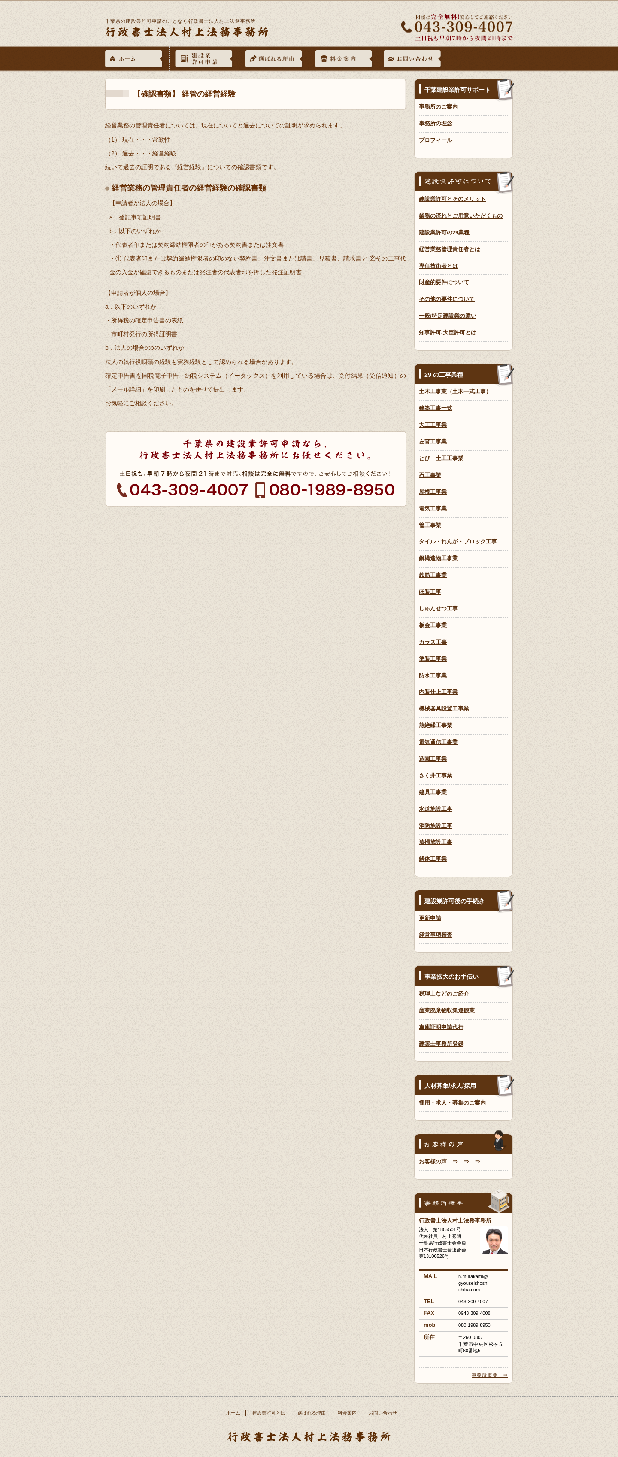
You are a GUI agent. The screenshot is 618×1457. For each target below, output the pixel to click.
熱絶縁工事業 (435, 725)
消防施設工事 (435, 826)
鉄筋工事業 (433, 575)
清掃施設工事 (435, 842)
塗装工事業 (433, 659)
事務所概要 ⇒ (490, 1375)
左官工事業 (433, 441)
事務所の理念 (435, 123)
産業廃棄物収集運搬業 (447, 1010)
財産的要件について (444, 282)
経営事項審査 (435, 935)
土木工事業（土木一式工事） (455, 391)
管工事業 (430, 525)
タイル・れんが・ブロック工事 (458, 541)
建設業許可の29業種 (444, 232)
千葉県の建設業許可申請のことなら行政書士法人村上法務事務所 (180, 21)
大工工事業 (433, 425)
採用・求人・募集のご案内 (452, 1102)
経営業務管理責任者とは (449, 249)
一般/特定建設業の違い (447, 316)
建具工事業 (433, 792)
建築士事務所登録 (441, 1044)
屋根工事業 (433, 492)
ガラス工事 (433, 642)
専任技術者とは (438, 266)
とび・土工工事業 (441, 458)
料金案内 (347, 1412)
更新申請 (430, 918)
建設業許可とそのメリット (452, 199)
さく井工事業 (435, 775)
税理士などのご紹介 (444, 993)
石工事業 (430, 475)
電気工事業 (433, 508)
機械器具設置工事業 (444, 708)
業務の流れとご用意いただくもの (461, 215)
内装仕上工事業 (438, 692)
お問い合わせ (383, 1412)
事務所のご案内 (438, 106)
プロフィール (435, 140)
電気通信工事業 (438, 742)
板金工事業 (433, 625)
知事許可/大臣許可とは (447, 332)
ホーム (233, 1412)
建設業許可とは (268, 1412)
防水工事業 (433, 675)
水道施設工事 (435, 809)
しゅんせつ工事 (438, 608)
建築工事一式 (435, 408)
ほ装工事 (430, 592)
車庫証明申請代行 (441, 1027)
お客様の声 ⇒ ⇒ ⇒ (449, 1161)
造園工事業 (433, 759)
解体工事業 (433, 859)
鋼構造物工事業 (438, 558)
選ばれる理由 (311, 1412)
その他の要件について (447, 299)
